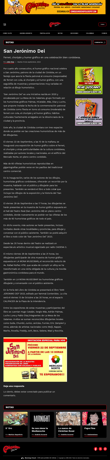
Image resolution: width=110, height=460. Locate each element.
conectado (32, 391)
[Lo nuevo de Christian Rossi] (68, 419)
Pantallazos (45, 33)
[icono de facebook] (95, 448)
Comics (104, 33)
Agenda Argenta (26, 33)
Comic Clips (7, 33)
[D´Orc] (15, 419)
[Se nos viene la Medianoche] (42, 419)
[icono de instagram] (105, 448)
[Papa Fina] (94, 419)
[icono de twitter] (100, 448)
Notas (60, 33)
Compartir (100, 42)
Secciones (74, 33)
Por (14, 435)
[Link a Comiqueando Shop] (102, 24)
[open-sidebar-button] (5, 24)
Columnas (90, 33)
